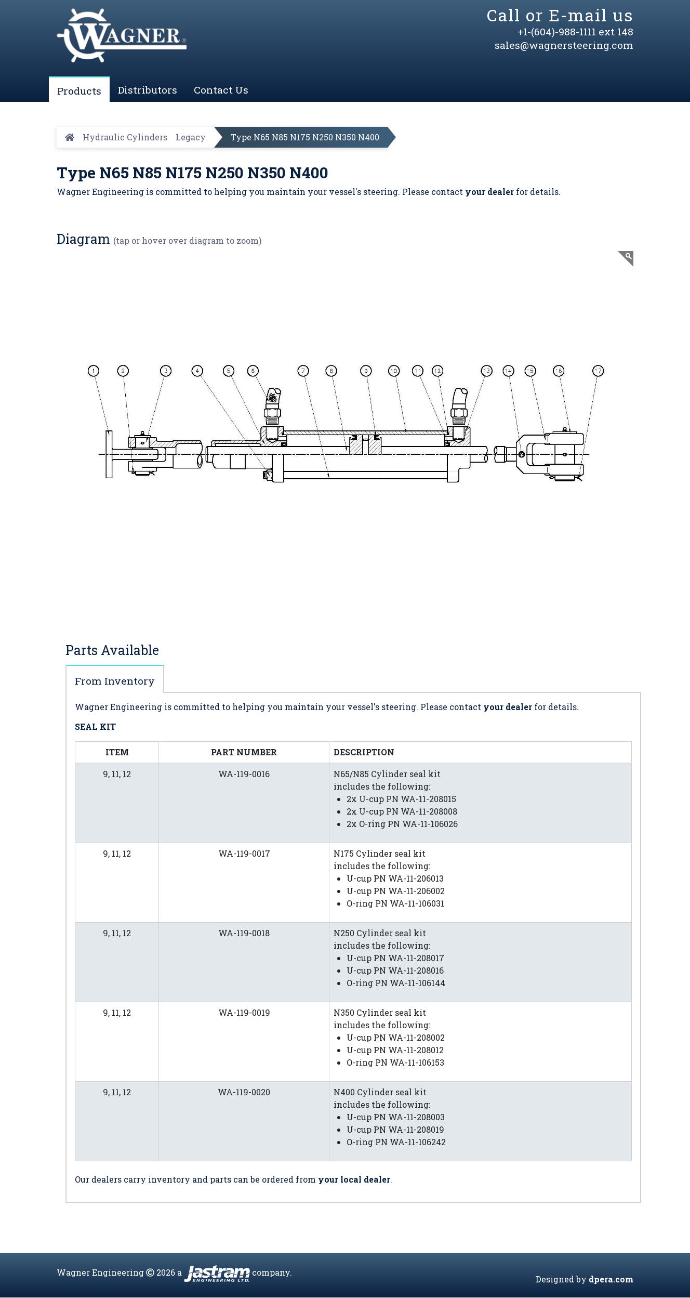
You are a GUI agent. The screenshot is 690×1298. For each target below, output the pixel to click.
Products (79, 90)
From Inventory (115, 681)
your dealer (489, 191)
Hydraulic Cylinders (125, 137)
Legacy (191, 137)
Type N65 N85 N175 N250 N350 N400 (305, 137)
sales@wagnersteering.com (564, 44)
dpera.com (611, 1279)
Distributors (147, 89)
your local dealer (354, 1179)
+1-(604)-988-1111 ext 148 (575, 31)
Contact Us (221, 89)
